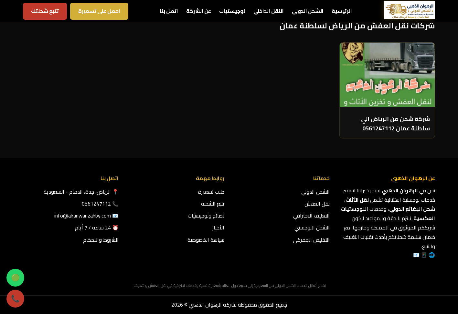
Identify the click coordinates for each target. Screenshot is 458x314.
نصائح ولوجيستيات (206, 215)
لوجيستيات (232, 11)
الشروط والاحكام (101, 240)
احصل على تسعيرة (99, 11)
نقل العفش (317, 203)
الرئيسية (342, 11)
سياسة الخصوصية (205, 240)
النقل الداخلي (268, 11)
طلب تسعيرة (211, 192)
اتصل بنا (169, 11)
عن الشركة (198, 11)
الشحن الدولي (308, 11)
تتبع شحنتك (45, 11)
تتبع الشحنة (212, 203)
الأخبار (218, 227)
